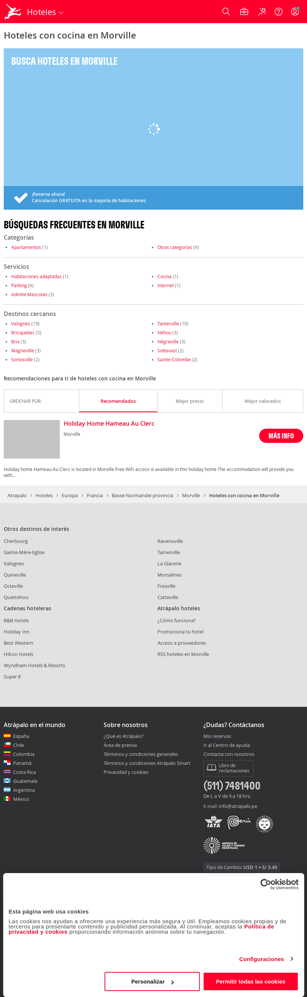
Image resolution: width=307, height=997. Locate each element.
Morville (191, 495)
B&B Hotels (16, 620)
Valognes (20, 323)
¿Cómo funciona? (176, 620)
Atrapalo (17, 495)
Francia (95, 495)
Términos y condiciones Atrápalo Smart (147, 763)
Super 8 (12, 676)
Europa (70, 495)
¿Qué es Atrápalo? (124, 736)
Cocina (164, 276)
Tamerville (168, 323)
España (21, 736)
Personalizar (152, 981)
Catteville (167, 597)
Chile (18, 745)
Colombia (23, 754)
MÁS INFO (281, 435)
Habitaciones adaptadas (36, 276)
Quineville (15, 574)
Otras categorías (174, 247)
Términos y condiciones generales (141, 754)
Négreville (168, 341)
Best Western (18, 642)
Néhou (164, 332)
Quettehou (16, 597)
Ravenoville (170, 541)
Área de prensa (120, 745)
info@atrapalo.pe (238, 806)
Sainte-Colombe (174, 359)
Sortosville (22, 359)
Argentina (24, 790)
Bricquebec (23, 332)
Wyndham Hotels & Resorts (34, 665)
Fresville (166, 586)
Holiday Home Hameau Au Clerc (109, 424)
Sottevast (167, 350)
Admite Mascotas (29, 294)
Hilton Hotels (18, 654)
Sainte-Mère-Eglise (24, 552)
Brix (15, 341)
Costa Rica (24, 772)
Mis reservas (217, 736)
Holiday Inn (17, 631)
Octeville (13, 586)
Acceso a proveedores (181, 642)
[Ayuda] (278, 11)
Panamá (22, 763)
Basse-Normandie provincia (142, 495)
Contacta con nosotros (228, 754)
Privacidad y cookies (126, 772)
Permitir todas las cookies (250, 981)
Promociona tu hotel (180, 631)
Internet (165, 285)
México (21, 799)
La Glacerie (169, 563)
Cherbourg (16, 541)
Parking (19, 285)
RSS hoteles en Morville (183, 654)
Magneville (22, 350)
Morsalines (169, 574)
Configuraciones (261, 959)
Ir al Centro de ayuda (226, 745)
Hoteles (44, 495)
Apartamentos (26, 247)
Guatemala (25, 781)
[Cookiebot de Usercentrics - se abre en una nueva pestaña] (265, 884)
